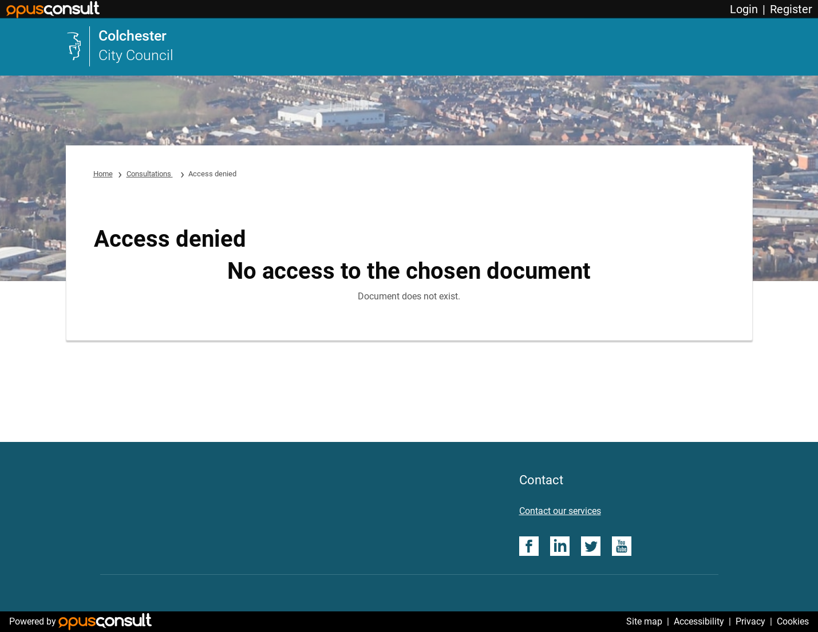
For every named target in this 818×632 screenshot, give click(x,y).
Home (103, 173)
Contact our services (560, 510)
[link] (119, 46)
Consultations (150, 173)
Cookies (793, 621)
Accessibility (699, 621)
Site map (644, 621)
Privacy (750, 621)
